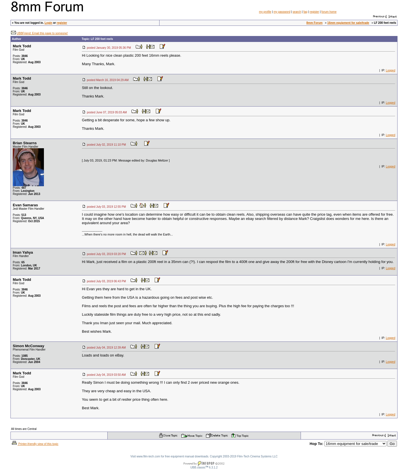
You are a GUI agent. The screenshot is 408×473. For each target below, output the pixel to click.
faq (305, 11)
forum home (328, 11)
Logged (390, 70)
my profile (265, 11)
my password (282, 11)
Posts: (20, 56)
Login (48, 22)
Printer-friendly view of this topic (34, 444)
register (314, 11)
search (297, 11)
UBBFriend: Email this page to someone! (42, 33)
